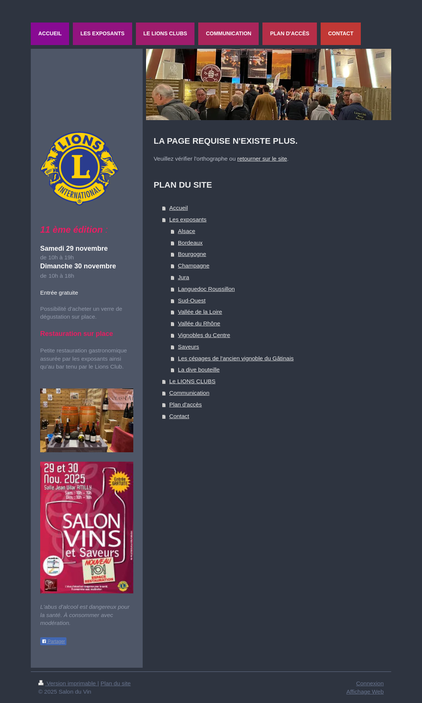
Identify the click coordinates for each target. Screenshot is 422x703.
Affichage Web (365, 691)
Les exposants (187, 219)
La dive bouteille (199, 369)
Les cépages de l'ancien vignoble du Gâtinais (236, 358)
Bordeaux (190, 242)
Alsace (186, 231)
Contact (179, 416)
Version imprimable (67, 683)
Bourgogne (192, 254)
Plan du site (116, 683)
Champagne (193, 265)
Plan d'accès (185, 404)
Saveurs (188, 346)
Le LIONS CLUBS (192, 381)
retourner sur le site (262, 158)
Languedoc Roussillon (206, 289)
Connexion (370, 683)
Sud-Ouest (192, 300)
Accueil (178, 208)
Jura (183, 277)
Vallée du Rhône (199, 323)
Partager (53, 641)
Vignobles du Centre (204, 335)
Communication (189, 393)
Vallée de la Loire (200, 312)
